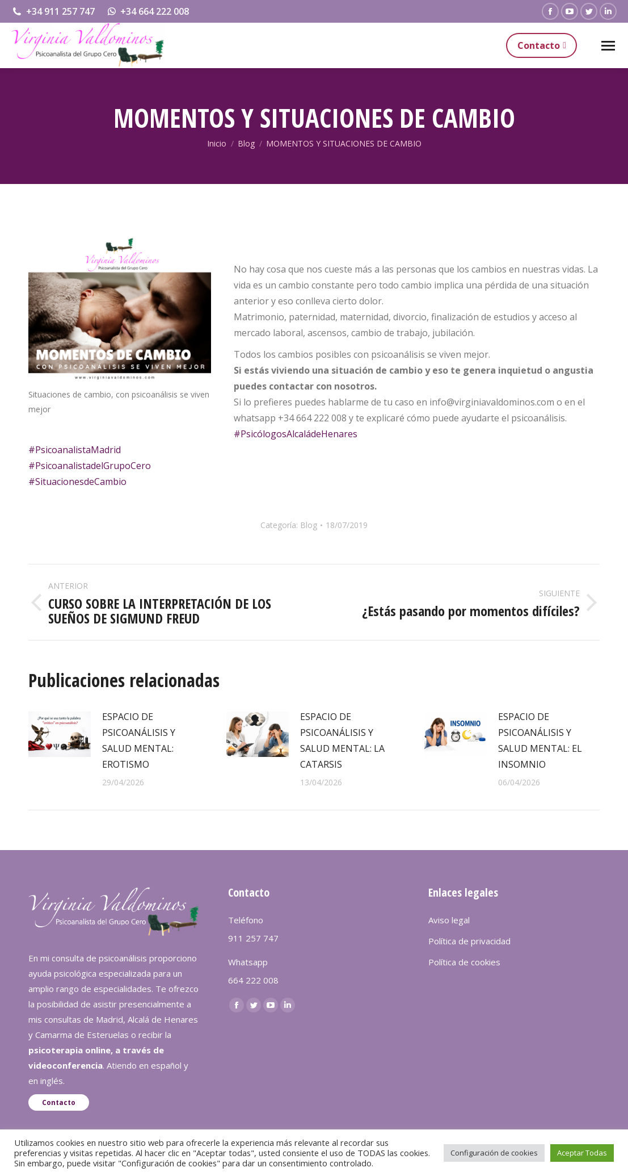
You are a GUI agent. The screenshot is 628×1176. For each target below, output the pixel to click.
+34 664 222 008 (147, 11)
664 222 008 (253, 980)
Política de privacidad (469, 941)
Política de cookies (464, 962)
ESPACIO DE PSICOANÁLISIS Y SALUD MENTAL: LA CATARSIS (342, 740)
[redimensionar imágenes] (59, 734)
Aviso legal (449, 920)
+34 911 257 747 (53, 11)
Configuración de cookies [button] (494, 1153)
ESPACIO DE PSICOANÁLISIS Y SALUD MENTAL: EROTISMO (138, 740)
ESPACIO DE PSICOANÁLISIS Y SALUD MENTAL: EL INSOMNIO (540, 740)
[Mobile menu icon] (608, 45)
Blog (308, 525)
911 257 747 (253, 938)
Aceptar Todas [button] (582, 1153)
